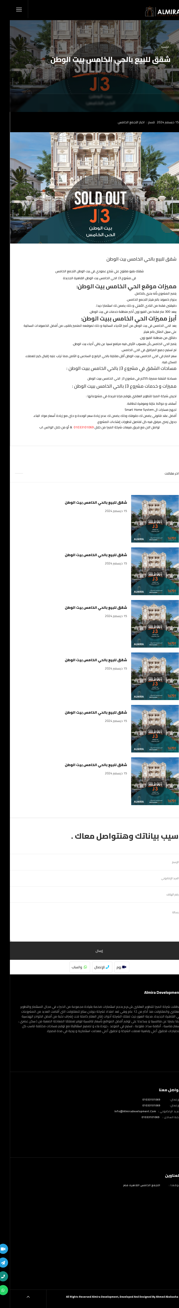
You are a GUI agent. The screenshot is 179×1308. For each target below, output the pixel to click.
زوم (111, 967)
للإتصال (91, 967)
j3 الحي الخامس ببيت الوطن (96, 378)
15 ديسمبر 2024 (158, 122)
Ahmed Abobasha (157, 1296)
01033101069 (141, 1099)
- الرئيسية (156, 47)
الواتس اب (36, 427)
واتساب (69, 967)
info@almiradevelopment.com (125, 1111)
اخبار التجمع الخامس (121, 122)
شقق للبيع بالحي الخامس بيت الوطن (86, 502)
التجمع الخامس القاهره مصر (131, 1185)
